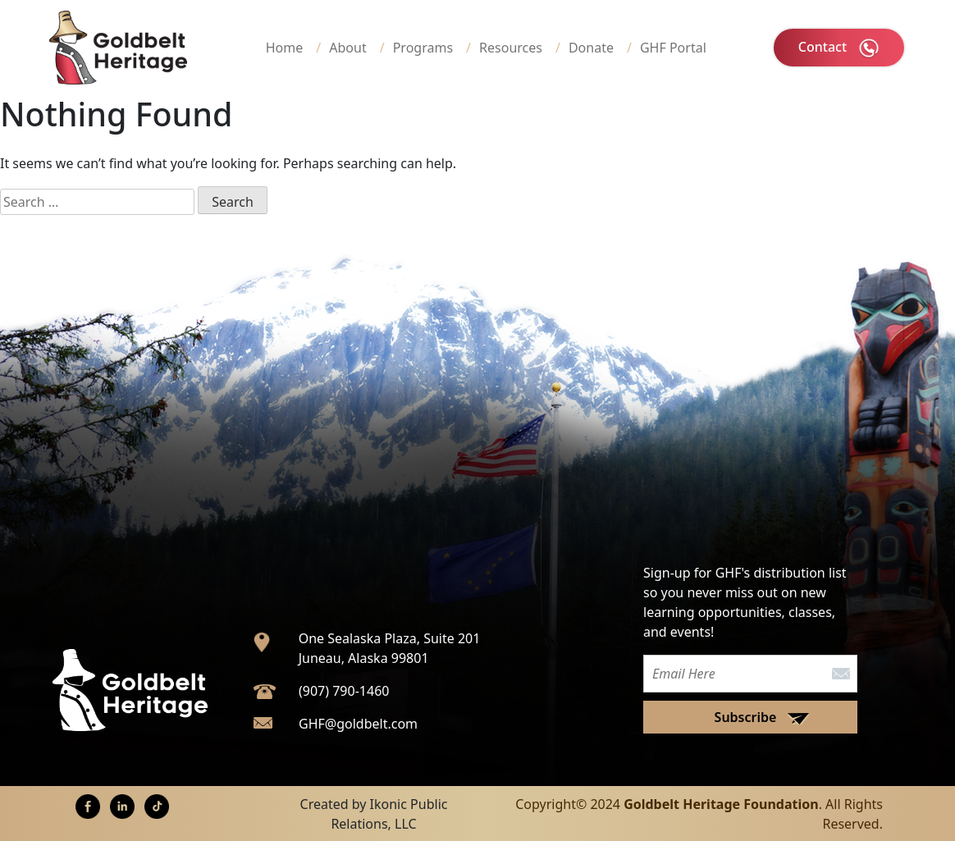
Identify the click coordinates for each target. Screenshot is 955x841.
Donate (591, 48)
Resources (510, 48)
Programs (423, 48)
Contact (839, 48)
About (347, 48)
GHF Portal (673, 48)
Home (285, 48)
